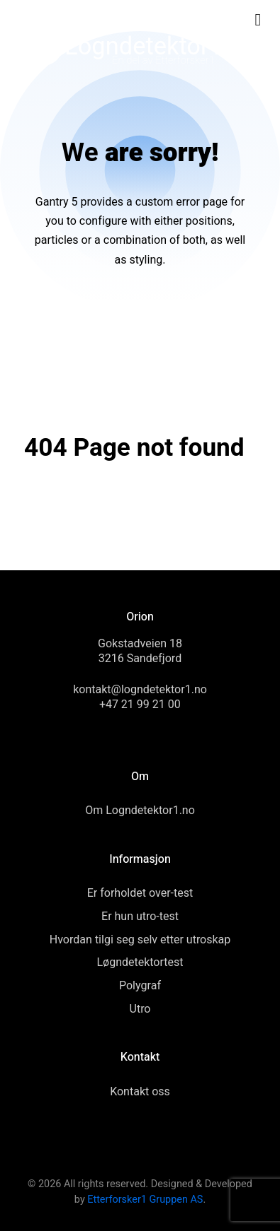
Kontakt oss (140, 1091)
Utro (140, 1009)
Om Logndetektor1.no (140, 810)
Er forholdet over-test (140, 893)
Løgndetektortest (139, 962)
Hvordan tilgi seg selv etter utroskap (140, 939)
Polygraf (140, 985)
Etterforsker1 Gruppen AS (145, 1199)
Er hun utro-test (140, 916)
